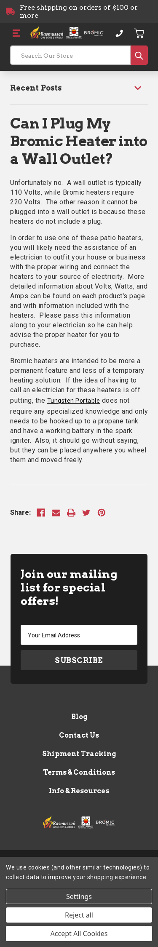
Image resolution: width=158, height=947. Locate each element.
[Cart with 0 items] (139, 33)
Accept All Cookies (79, 933)
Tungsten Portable (73, 400)
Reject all (79, 915)
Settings (79, 896)
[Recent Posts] (79, 87)
